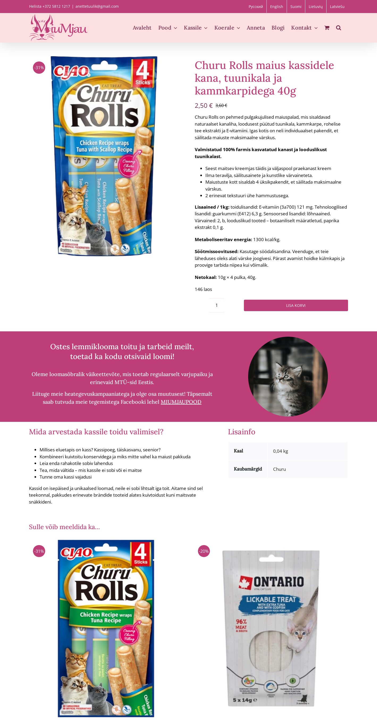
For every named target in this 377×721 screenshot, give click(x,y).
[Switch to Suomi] (296, 6)
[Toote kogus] (216, 305)
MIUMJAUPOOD (181, 401)
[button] (338, 27)
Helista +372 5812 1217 (49, 6)
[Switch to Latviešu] (337, 6)
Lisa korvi (296, 305)
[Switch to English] (277, 6)
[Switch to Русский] (255, 6)
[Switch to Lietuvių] (315, 6)
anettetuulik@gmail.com (97, 6)
